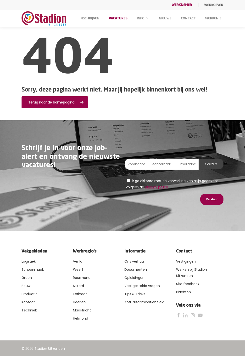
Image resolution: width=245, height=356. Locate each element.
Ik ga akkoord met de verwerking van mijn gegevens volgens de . (172, 183)
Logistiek (29, 261)
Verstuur (212, 199)
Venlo (77, 261)
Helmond (80, 318)
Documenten (135, 269)
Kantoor (28, 302)
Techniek (29, 310)
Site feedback (187, 283)
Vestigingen (186, 261)
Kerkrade (80, 294)
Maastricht (82, 310)
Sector (210, 164)
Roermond (81, 277)
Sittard (78, 285)
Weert (78, 269)
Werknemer (182, 5)
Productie (30, 294)
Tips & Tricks (134, 294)
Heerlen (79, 302)
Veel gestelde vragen (142, 285)
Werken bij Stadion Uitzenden (191, 272)
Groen (27, 277)
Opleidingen (134, 277)
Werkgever (213, 5)
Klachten (183, 292)
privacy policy (156, 187)
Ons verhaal (134, 261)
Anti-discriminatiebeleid (144, 302)
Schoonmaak (33, 269)
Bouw (26, 285)
